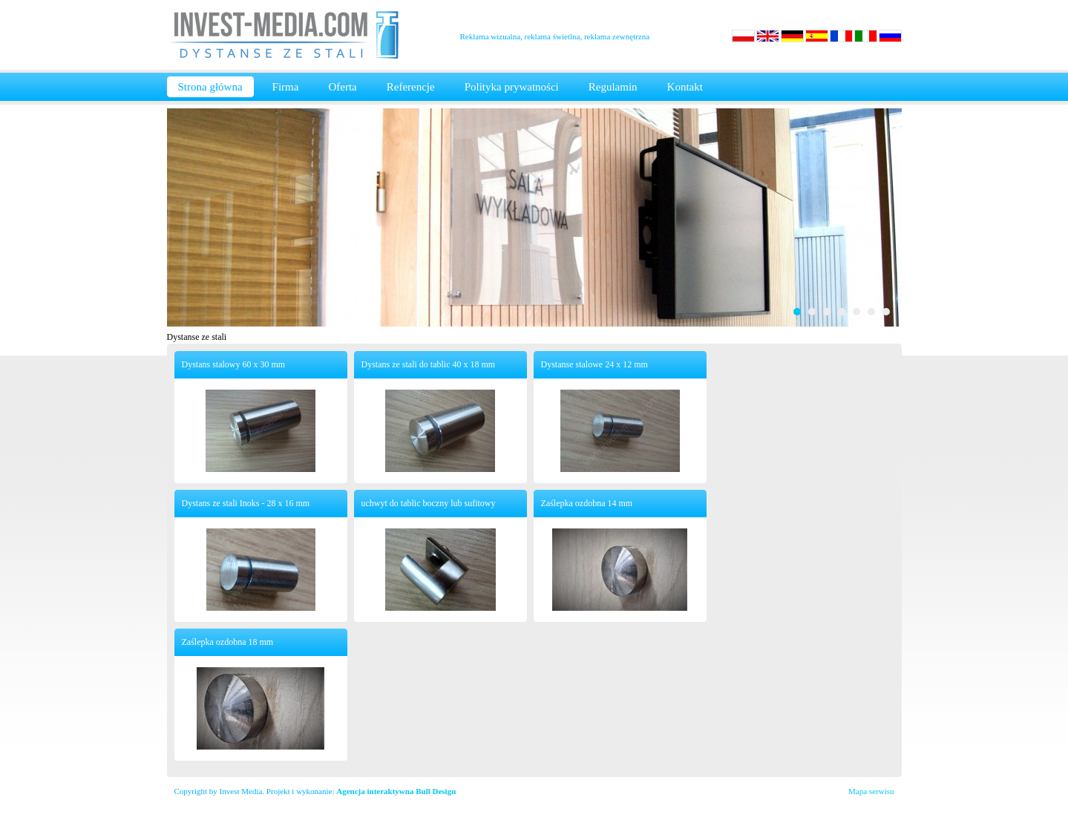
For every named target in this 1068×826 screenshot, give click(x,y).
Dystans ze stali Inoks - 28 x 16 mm (246, 503)
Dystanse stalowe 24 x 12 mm (594, 364)
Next (882, 217)
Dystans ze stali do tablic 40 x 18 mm (428, 364)
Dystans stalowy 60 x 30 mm (234, 364)
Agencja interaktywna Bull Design (396, 791)
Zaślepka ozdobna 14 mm (587, 503)
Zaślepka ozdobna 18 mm (228, 642)
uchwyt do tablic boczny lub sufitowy (428, 503)
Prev (186, 217)
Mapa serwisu (871, 791)
